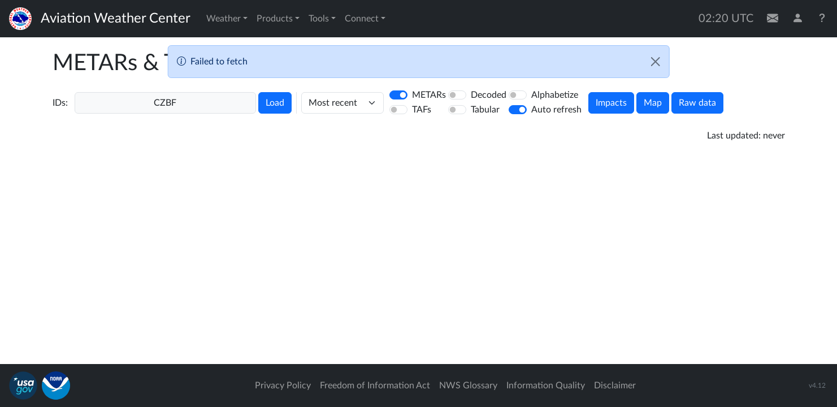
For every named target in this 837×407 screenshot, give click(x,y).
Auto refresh (556, 109)
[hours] (342, 103)
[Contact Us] (772, 19)
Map (653, 102)
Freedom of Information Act (375, 385)
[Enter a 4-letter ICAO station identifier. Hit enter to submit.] (165, 103)
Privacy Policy (283, 385)
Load (275, 102)
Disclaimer (615, 385)
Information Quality (545, 385)
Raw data (697, 102)
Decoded (488, 94)
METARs (429, 94)
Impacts (611, 102)
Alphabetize (554, 94)
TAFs (421, 109)
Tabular (485, 109)
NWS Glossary (468, 385)
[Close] (655, 61)
